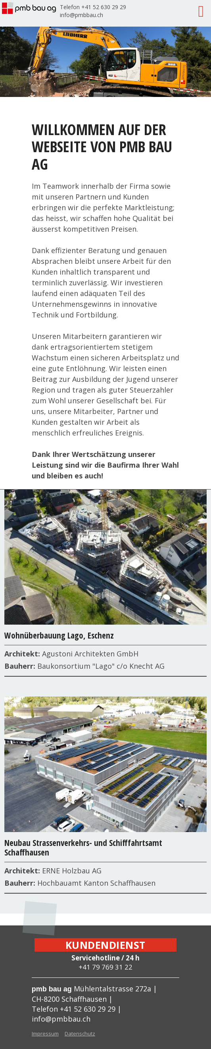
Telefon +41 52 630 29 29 (93, 7)
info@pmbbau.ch (81, 15)
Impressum (45, 1033)
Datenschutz (80, 1033)
